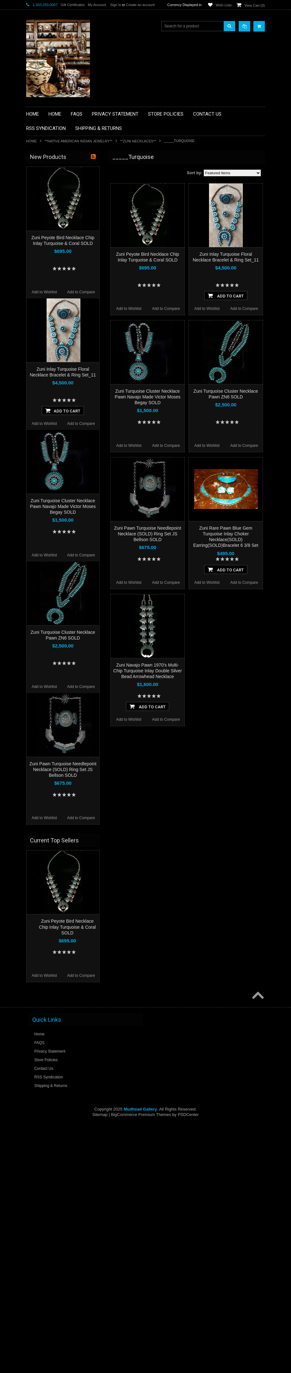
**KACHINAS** (43, 258)
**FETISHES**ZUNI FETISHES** (58, 247)
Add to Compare (166, 308)
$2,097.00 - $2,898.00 (48, 427)
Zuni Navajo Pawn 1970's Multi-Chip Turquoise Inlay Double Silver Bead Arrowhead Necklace (147, 670)
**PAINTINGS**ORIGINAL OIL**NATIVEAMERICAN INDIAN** (60, 304)
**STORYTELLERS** (48, 366)
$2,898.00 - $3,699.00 (48, 438)
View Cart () (254, 5)
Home (31, 141)
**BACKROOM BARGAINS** (54, 171)
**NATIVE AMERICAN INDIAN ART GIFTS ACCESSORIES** (60, 271)
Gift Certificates (73, 5)
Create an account (140, 5)
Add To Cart (226, 295)
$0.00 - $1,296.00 (44, 406)
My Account (97, 5)
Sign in (115, 5)
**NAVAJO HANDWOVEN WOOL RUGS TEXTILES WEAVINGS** (64, 320)
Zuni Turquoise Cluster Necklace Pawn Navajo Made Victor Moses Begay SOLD (148, 397)
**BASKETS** (42, 182)
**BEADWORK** (44, 209)
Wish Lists (224, 5)
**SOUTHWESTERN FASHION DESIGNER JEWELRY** (56, 336)
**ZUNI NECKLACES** (138, 141)
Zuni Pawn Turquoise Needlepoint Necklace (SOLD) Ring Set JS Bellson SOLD (147, 534)
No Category (40, 376)
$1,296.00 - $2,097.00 (48, 417)
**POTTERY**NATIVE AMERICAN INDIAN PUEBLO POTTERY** (59, 352)
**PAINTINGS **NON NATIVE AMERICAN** (55, 196)
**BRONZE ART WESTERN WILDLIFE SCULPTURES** (63, 223)
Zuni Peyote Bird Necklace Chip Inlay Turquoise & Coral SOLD (67, 1231)
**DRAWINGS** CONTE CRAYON (59, 236)
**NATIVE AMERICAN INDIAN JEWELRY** (78, 141)
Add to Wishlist (128, 308)
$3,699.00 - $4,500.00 (48, 449)
